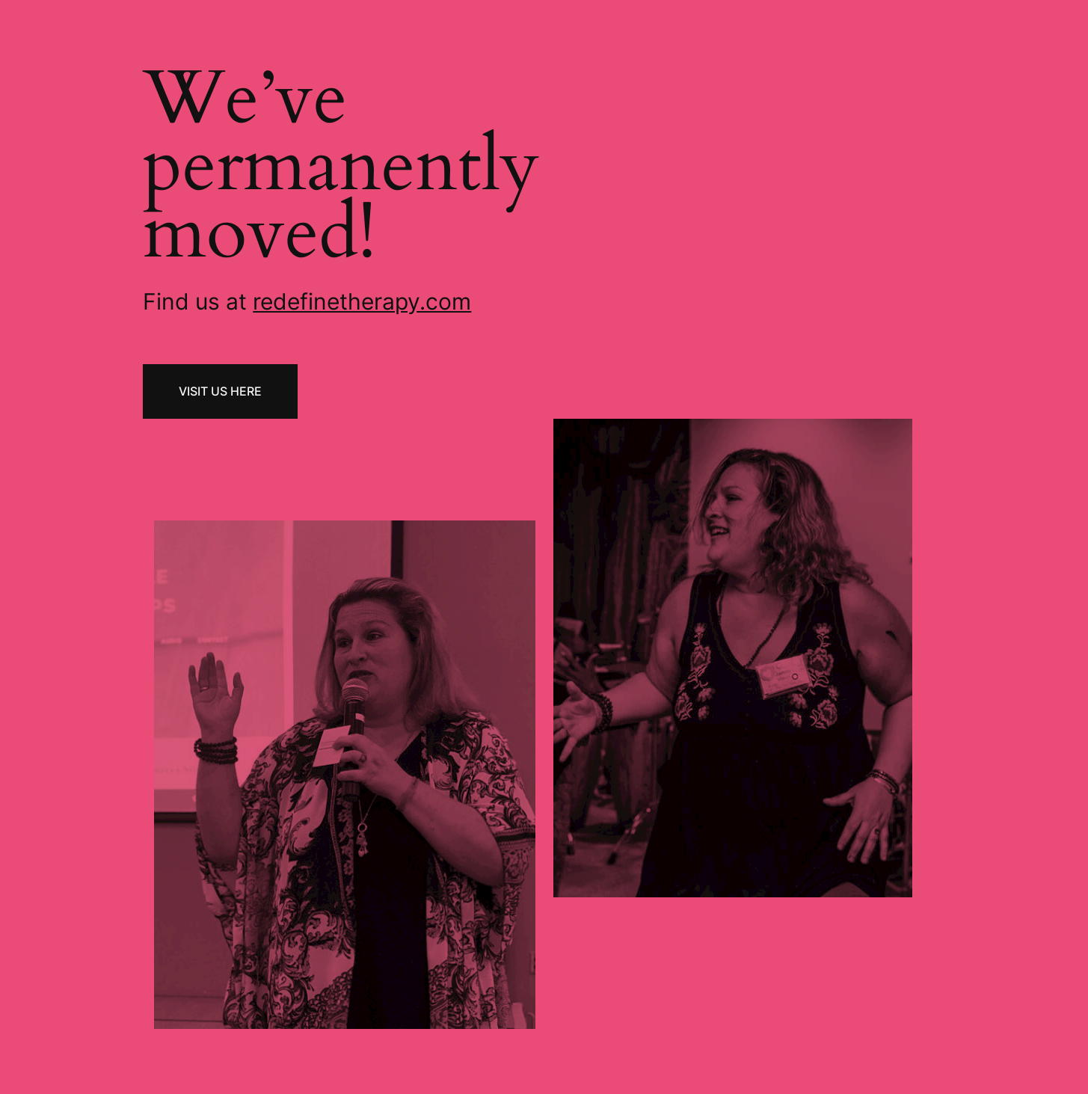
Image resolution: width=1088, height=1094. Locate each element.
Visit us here (220, 391)
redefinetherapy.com (362, 301)
